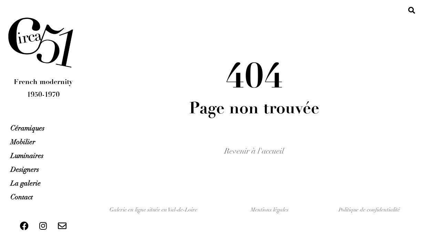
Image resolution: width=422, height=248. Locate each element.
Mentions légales (269, 209)
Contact (21, 197)
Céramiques (27, 128)
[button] (412, 10)
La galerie (25, 183)
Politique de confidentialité (369, 209)
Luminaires (26, 156)
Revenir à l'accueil (254, 151)
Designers (24, 169)
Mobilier (22, 142)
